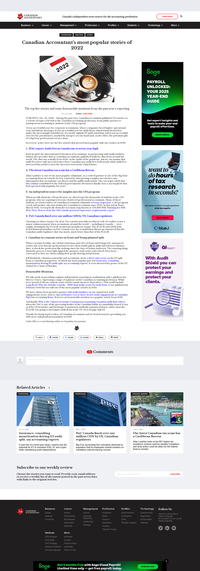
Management (67, 35)
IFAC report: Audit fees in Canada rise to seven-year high (63, 159)
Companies (126, 516)
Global (48, 513)
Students (132, 35)
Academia (106, 513)
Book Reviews (127, 513)
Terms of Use (70, 550)
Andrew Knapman (53, 547)
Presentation (69, 516)
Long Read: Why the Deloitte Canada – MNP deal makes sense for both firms (66, 295)
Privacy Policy (70, 543)
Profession (91, 35)
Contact (67, 540)
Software (144, 523)
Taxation (106, 526)
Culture (86, 513)
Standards (106, 523)
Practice (79, 45)
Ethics (90, 45)
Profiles (112, 35)
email (100, 348)
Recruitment (69, 519)
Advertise (68, 537)
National (48, 516)
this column (32, 194)
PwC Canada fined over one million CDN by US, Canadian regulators (70, 226)
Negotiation (145, 516)
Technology (154, 35)
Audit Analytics (80, 302)
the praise (112, 274)
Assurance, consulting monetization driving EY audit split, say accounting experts (72, 272)
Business (26, 35)
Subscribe (167, 27)
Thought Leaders (140, 404)
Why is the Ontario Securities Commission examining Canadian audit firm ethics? (81, 312)
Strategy (87, 525)
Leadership (88, 521)
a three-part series (97, 268)
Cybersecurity (146, 513)
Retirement (69, 523)
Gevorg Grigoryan (101, 213)
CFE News (50, 540)
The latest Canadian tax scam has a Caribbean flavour (61, 180)
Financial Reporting (87, 517)
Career (45, 35)
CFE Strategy (51, 543)
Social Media (146, 519)
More (174, 35)
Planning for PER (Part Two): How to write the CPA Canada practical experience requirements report (75, 219)
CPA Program (51, 537)
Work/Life (68, 526)
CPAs (123, 519)
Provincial (49, 519)
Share (54, 348)
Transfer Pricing (109, 529)
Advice (67, 513)
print (115, 348)
